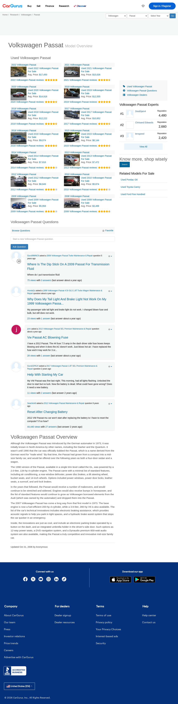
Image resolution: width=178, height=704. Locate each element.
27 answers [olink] (51, 426)
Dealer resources (65, 622)
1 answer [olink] (45, 318)
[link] (143, 113)
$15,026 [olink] (96, 74)
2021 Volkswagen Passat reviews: (81, 80)
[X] (33, 579)
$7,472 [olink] (95, 162)
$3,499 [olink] (95, 206)
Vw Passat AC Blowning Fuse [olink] (47, 337)
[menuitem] (29, 6)
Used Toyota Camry (130, 187)
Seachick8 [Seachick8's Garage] (31, 403)
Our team (9, 622)
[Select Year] (158, 15)
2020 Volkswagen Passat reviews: (27, 102)
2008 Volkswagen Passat (77, 196)
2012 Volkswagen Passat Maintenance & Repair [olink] (64, 403)
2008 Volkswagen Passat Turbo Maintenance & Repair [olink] (70, 256)
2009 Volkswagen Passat (23, 196)
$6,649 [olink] (42, 184)
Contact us (148, 622)
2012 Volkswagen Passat (23, 174)
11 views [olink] (31, 393)
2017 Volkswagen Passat (77, 108)
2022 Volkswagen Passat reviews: (27, 80)
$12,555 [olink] (96, 96)
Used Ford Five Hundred (133, 194)
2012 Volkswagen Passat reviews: (27, 189)
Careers (8, 650)
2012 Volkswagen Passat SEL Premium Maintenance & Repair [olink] (65, 329)
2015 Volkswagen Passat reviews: (81, 145)
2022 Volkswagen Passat (23, 64)
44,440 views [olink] (33, 426)
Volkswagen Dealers (137, 95)
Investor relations (14, 636)
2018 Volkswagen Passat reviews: (27, 124)
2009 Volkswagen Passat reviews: (27, 211)
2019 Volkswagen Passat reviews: (81, 102)
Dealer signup (63, 615)
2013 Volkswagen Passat (77, 152)
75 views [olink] (31, 280)
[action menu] (110, 256)
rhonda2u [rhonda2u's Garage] (31, 290)
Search (125, 164)
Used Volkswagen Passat (139, 86)
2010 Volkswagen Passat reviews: (81, 189)
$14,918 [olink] (43, 96)
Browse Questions (21, 230)
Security (101, 643)
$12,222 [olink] (43, 118)
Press (7, 629)
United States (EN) (19, 686)
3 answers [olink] (46, 280)
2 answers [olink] (46, 393)
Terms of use (103, 615)
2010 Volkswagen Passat (77, 174)
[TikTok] (64, 579)
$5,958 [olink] (42, 206)
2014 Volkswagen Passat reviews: (27, 167)
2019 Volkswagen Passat (77, 86)
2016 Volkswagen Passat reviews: (27, 145)
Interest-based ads (107, 636)
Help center (149, 615)
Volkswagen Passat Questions (142, 90)
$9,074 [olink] (42, 140)
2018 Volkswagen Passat (23, 108)
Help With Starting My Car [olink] (45, 374)
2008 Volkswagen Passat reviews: (81, 211)
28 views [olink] (31, 355)
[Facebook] (25, 579)
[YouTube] (41, 579)
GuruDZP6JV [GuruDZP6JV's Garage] (33, 366)
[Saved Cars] (143, 6)
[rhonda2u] (16, 291)
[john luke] (16, 329)
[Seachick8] (16, 404)
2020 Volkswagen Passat (23, 86)
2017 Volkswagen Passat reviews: (81, 124)
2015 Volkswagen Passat (77, 130)
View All (143, 146)
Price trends (11, 643)
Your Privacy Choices (108, 629)
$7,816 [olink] (42, 162)
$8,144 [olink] (95, 140)
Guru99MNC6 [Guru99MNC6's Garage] (33, 256)
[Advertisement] (63, 555)
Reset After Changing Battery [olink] (47, 412)
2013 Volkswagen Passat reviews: (81, 167)
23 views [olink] (31, 318)
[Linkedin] (56, 579)
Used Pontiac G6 (129, 179)
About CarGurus (14, 615)
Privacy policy (104, 622)
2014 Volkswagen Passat (23, 152)
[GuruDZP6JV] (16, 367)
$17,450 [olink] (43, 74)
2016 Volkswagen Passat (23, 130)
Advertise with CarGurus (18, 657)
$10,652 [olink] (96, 118)
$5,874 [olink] (95, 184)
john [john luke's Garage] (29, 329)
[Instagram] (49, 579)
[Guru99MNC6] (16, 256)
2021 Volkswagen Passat (77, 64)
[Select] (116, 15)
